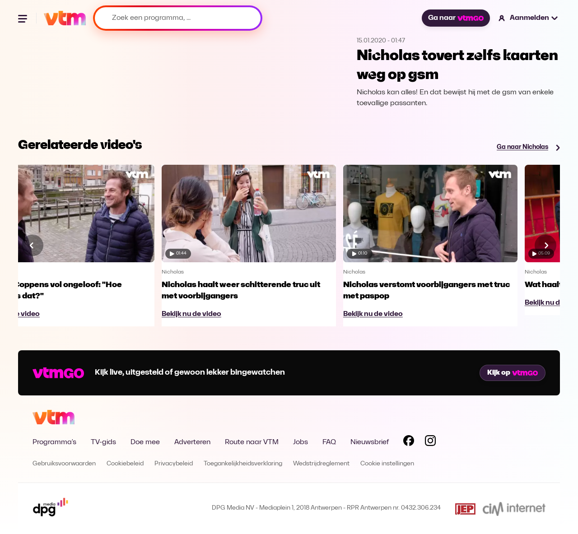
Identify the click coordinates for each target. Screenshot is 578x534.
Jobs (300, 442)
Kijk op (512, 372)
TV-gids (103, 442)
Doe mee (145, 442)
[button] (528, 18)
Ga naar (455, 18)
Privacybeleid (173, 463)
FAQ (329, 442)
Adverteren (192, 442)
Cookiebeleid (125, 463)
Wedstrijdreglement (321, 463)
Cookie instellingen (387, 463)
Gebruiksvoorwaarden (64, 463)
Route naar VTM (252, 442)
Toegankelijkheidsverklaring (243, 463)
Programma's (54, 442)
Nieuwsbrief (369, 442)
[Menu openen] (23, 18)
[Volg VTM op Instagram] (430, 442)
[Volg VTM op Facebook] (408, 442)
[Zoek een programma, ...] (178, 18)
